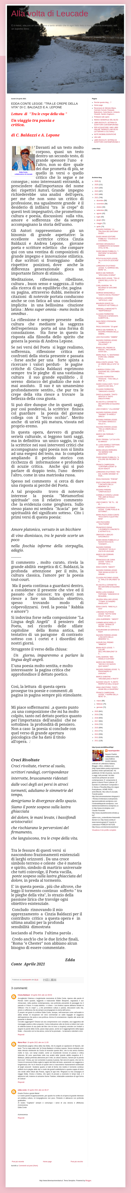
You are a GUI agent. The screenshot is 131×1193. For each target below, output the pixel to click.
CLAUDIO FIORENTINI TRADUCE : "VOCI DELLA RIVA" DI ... (107, 379)
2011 (97, 741)
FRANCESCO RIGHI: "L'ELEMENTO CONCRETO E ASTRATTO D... (107, 529)
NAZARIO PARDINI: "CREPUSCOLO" (103, 491)
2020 (97, 711)
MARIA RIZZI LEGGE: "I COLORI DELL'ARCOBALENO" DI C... (106, 651)
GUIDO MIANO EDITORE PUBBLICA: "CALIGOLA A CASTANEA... (107, 239)
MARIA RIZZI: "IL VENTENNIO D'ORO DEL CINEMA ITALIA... (107, 357)
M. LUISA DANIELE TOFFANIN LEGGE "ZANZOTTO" (108, 446)
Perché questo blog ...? (102, 102)
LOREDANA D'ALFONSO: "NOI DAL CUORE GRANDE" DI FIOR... (108, 474)
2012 (97, 737)
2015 (97, 728)
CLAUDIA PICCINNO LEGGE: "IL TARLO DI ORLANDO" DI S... (108, 580)
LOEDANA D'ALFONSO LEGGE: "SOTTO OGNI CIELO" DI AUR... (106, 614)
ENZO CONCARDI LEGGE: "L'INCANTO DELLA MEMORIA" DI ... (106, 485)
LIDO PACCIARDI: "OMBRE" (107, 337)
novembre (101, 204)
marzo (99, 701)
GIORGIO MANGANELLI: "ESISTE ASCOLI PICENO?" (108, 294)
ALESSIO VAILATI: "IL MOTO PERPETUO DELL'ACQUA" (107, 683)
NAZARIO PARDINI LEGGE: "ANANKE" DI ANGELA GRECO (106, 414)
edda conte (22, 1090)
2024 (97, 188)
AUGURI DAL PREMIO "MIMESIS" (104, 643)
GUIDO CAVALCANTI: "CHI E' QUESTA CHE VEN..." (107, 385)
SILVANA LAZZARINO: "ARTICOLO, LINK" (104, 299)
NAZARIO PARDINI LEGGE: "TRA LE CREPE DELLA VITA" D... (106, 429)
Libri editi (97, 137)
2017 (97, 721)
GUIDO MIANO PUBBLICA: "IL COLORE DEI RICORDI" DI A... (107, 459)
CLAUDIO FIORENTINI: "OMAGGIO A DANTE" (105, 390)
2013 (97, 734)
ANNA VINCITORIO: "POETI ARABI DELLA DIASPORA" (107, 688)
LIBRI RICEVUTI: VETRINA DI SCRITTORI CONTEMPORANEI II (107, 141)
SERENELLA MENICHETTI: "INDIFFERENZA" (106, 310)
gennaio (100, 707)
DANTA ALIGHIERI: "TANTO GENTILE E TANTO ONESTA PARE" (106, 397)
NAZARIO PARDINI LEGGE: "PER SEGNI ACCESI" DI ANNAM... (106, 572)
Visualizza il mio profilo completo (104, 830)
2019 (97, 715)
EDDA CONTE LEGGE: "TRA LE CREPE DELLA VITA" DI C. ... (107, 364)
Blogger (88, 1181)
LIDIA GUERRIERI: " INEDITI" (107, 619)
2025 (97, 185)
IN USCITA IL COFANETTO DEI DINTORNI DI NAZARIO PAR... (108, 404)
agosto (99, 213)
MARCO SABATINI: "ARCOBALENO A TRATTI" (107, 678)
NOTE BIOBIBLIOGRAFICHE (105, 134)
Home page (47, 1162)
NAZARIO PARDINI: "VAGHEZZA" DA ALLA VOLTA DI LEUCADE (105, 549)
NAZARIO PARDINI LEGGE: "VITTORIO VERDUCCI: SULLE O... (106, 422)
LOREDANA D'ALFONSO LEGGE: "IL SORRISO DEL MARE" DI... (107, 268)
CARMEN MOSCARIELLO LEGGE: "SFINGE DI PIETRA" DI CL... (106, 625)
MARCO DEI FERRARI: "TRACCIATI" (105, 555)
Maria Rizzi (22, 1042)
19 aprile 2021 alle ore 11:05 (37, 1042)
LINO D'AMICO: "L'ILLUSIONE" (108, 409)
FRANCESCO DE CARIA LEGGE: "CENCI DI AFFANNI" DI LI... (105, 562)
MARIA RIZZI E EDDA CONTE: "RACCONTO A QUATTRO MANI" (107, 517)
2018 (97, 718)
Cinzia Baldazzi (24, 995)
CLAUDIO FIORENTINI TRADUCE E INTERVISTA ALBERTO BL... (107, 316)
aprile (99, 227)
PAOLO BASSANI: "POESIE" (107, 479)
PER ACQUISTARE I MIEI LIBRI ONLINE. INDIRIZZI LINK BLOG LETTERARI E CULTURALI (106, 130)
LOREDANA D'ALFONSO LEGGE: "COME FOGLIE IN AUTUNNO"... (107, 510)
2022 (97, 194)
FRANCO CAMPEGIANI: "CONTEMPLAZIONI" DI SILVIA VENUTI (106, 467)
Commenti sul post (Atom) (28, 1166)
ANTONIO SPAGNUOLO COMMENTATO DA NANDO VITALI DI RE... (107, 246)
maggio (100, 223)
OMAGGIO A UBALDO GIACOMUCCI (104, 536)
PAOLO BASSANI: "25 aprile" (107, 327)
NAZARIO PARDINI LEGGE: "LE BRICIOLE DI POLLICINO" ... (106, 342)
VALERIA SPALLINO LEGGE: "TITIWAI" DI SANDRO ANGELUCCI (107, 601)
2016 (97, 724)
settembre (101, 210)
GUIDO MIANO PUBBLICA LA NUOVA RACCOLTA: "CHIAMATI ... (107, 542)
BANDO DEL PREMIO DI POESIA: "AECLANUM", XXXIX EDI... (106, 350)
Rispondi (21, 1035)
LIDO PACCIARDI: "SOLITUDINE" (103, 523)
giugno (99, 220)
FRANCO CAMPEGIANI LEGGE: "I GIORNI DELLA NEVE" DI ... (107, 695)
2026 (97, 181)
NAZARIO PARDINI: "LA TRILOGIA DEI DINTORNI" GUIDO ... (107, 231)
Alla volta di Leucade (49, 13)
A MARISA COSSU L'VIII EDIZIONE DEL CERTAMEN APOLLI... (107, 372)
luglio (99, 217)
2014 (97, 731)
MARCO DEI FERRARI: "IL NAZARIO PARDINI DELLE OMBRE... (107, 332)
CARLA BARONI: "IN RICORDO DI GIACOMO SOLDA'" (106, 288)
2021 (97, 198)
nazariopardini (113, 751)
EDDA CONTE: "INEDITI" (105, 567)
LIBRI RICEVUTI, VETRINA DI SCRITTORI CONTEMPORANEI (106, 124)
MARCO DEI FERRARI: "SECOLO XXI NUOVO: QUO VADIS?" (106, 664)
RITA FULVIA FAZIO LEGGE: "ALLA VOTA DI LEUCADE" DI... (107, 261)
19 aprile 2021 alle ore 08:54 (41, 995)
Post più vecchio (77, 1162)
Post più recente (18, 1162)
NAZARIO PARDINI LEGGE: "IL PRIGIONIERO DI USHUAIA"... (108, 671)
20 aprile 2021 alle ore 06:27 (38, 1090)
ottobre (99, 207)
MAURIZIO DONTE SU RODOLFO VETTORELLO (107, 304)
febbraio (100, 704)
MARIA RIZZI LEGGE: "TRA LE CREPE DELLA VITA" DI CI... (108, 280)
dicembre (100, 200)
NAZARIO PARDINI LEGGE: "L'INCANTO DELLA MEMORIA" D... (106, 637)
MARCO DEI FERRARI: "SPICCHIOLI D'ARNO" (106, 274)
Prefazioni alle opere (101, 117)
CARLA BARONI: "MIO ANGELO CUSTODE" (105, 658)
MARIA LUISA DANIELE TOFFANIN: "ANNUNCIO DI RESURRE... (107, 594)
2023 (97, 191)
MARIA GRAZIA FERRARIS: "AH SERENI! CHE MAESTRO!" (106, 452)
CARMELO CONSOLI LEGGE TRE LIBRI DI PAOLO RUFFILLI (107, 497)
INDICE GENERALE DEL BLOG (106, 120)
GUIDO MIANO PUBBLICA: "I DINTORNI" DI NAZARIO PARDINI (107, 253)
